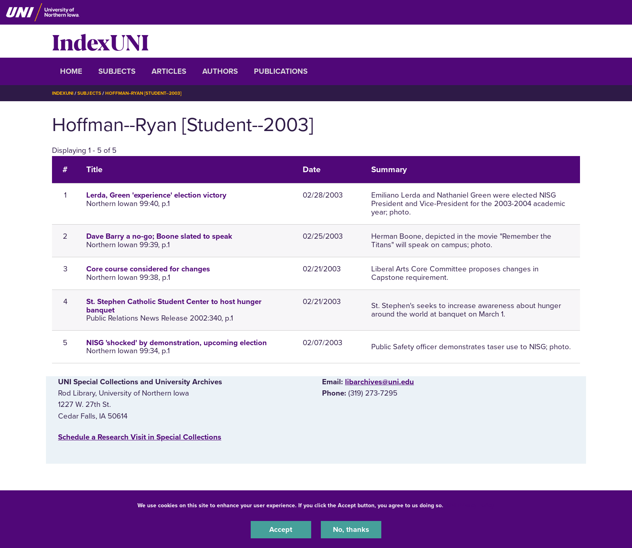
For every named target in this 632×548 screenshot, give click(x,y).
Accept (281, 529)
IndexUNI (100, 41)
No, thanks (351, 529)
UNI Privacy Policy (470, 505)
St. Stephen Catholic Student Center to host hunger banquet (174, 306)
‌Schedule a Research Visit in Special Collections (139, 436)
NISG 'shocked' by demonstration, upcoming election (176, 342)
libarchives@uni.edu (379, 381)
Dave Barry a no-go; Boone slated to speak (159, 236)
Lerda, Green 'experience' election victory (156, 195)
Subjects (116, 71)
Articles (169, 71)
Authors (220, 71)
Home (71, 71)
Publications (281, 71)
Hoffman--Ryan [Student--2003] (147, 93)
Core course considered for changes (148, 269)
